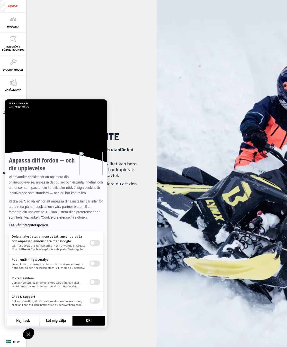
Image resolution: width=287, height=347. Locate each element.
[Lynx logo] (12, 6)
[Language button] (13, 342)
